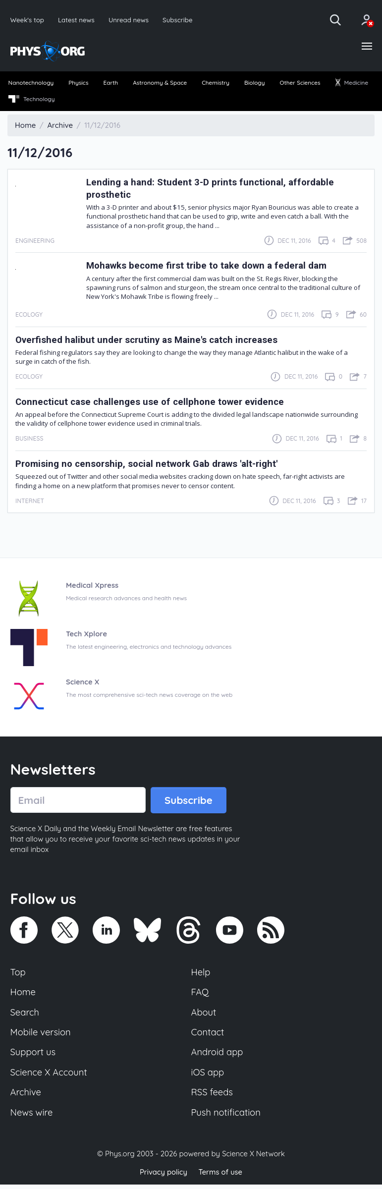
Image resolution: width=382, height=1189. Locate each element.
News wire (32, 1117)
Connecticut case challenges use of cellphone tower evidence (153, 402)
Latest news (77, 19)
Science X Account (49, 1076)
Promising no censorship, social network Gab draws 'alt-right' (151, 465)
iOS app (208, 1076)
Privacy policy (163, 1176)
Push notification (226, 1117)
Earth (110, 83)
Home (23, 995)
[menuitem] (31, 84)
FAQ (200, 995)
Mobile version (41, 1035)
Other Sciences (300, 83)
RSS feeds (212, 1097)
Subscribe (180, 19)
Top (18, 974)
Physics (79, 83)
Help (201, 974)
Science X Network (253, 1158)
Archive (26, 1097)
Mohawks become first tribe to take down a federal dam (210, 267)
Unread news (130, 19)
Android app (217, 1056)
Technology (31, 100)
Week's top (27, 19)
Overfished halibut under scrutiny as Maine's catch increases (150, 340)
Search (25, 1015)
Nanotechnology (31, 83)
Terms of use (221, 1176)
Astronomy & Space (159, 83)
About (204, 1015)
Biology (254, 83)
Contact (208, 1035)
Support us (33, 1056)
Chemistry (216, 83)
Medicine (351, 83)
